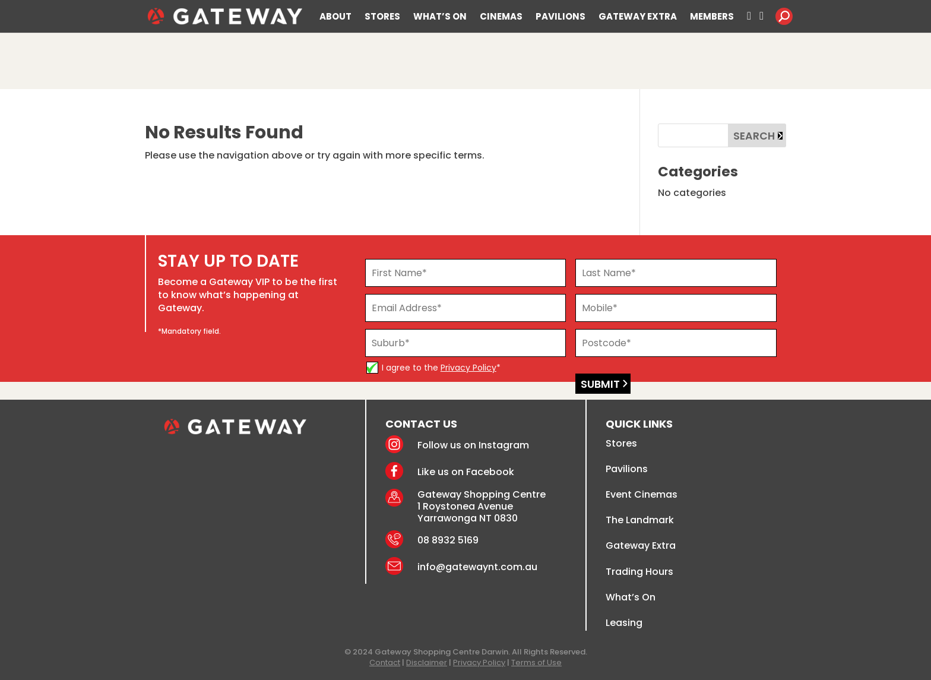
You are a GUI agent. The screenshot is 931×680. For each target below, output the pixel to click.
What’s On (631, 597)
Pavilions (627, 469)
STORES (382, 17)
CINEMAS (501, 17)
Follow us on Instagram (473, 445)
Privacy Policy (468, 368)
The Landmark (640, 520)
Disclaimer (426, 662)
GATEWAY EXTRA (637, 17)
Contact (384, 662)
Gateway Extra (641, 545)
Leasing (624, 623)
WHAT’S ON (440, 17)
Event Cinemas (641, 494)
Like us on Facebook (465, 472)
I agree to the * (441, 368)
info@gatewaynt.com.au (477, 567)
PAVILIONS (560, 17)
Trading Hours (639, 571)
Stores (621, 443)
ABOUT (335, 17)
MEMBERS (712, 17)
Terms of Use (536, 662)
